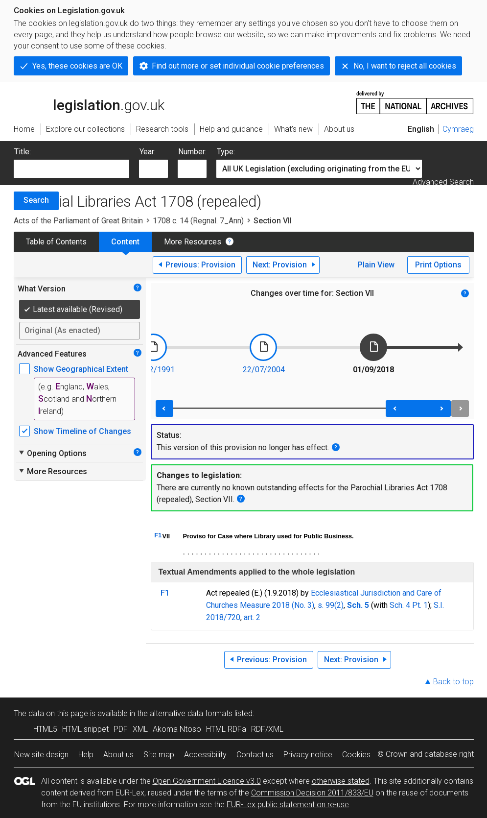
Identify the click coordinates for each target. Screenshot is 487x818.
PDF (121, 729)
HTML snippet (85, 729)
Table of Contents (56, 241)
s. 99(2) (331, 605)
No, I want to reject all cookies (404, 66)
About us (118, 754)
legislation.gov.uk (89, 102)
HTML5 (45, 729)
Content (125, 241)
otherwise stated (341, 781)
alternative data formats (191, 713)
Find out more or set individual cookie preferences (238, 66)
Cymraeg (458, 129)
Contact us (255, 754)
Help (85, 754)
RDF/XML (267, 729)
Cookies (356, 754)
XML (140, 729)
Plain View (376, 264)
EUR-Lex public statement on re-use (288, 804)
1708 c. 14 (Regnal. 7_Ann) (198, 220)
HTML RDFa (226, 729)
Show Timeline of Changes (82, 431)
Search (36, 200)
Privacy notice (307, 754)
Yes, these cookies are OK (77, 66)
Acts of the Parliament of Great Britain (78, 220)
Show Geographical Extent (81, 369)
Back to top (453, 681)
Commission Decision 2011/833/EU (312, 792)
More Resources (192, 241)
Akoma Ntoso (177, 729)
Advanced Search (443, 182)
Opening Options (52, 453)
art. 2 (252, 617)
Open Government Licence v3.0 (207, 781)
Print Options (438, 264)
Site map (158, 754)
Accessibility (205, 754)
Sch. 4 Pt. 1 (409, 605)
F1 (158, 535)
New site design (41, 754)
